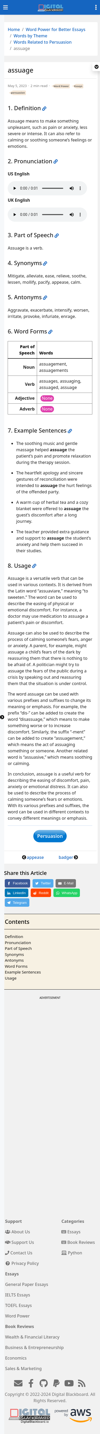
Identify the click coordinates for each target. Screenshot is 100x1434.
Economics (15, 1358)
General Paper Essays (26, 1284)
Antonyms (14, 960)
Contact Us (18, 1253)
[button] (96, 67)
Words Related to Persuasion (42, 42)
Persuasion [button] (50, 836)
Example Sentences (23, 972)
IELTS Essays (17, 1295)
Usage (10, 978)
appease (35, 857)
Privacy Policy (22, 1263)
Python (71, 1253)
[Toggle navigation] (5, 7)
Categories (72, 1221)
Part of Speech (18, 948)
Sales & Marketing (23, 1368)
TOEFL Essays (18, 1305)
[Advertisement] (49, 1050)
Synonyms (14, 954)
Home (14, 29)
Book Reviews (78, 1242)
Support (13, 1221)
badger (66, 857)
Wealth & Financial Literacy (32, 1337)
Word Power (61, 86)
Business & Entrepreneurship (34, 1347)
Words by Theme (30, 36)
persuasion (18, 92)
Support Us (19, 1242)
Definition (14, 936)
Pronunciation (18, 942)
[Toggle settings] (96, 7)
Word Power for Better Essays (55, 29)
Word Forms (16, 966)
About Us (17, 1232)
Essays (78, 86)
